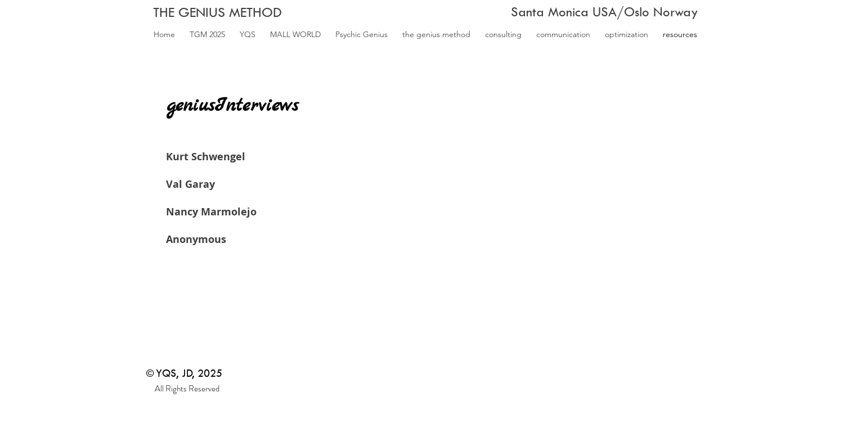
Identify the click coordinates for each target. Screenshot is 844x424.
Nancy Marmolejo (211, 212)
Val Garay (190, 184)
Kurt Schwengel (205, 157)
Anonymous (196, 239)
